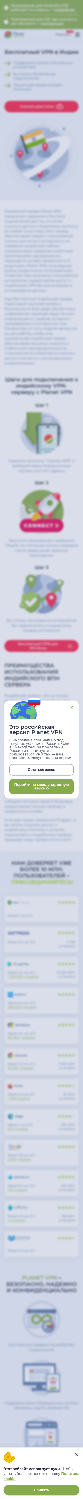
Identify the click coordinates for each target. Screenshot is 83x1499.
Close (72, 707)
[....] (76, 1454)
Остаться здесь (41, 770)
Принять (41, 1490)
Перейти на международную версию (41, 786)
